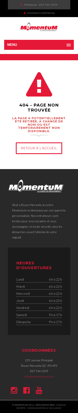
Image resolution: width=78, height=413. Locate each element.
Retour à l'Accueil (39, 148)
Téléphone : (40, 4)
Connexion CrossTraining (39, 12)
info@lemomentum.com (39, 376)
